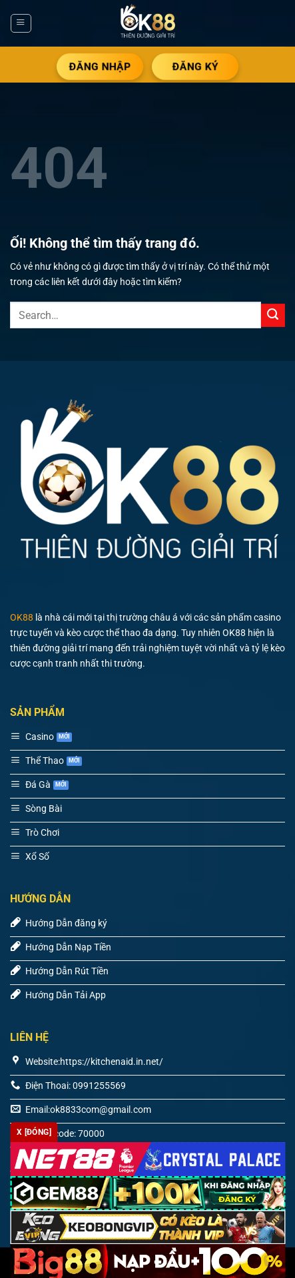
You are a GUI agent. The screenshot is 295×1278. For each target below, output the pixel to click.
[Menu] (21, 23)
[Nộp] (273, 316)
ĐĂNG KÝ (195, 66)
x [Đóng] (34, 1132)
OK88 (21, 617)
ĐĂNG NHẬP (100, 66)
